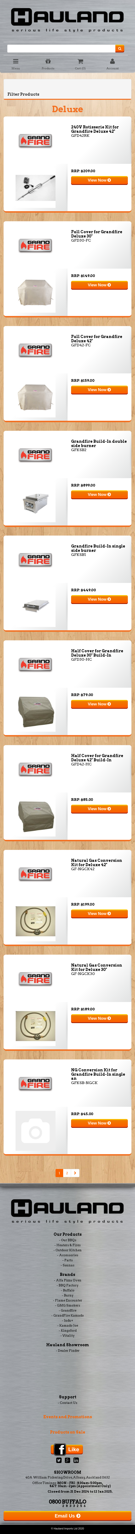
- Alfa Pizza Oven (67, 1280)
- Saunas (67, 1265)
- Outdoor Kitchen (67, 1250)
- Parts (67, 1260)
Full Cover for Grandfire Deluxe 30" (96, 234)
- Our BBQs (67, 1240)
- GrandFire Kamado (67, 1315)
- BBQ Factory (67, 1285)
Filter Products (23, 94)
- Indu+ (67, 1320)
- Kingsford (68, 1330)
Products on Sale (67, 1432)
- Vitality (67, 1335)
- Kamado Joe (67, 1325)
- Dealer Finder (67, 1350)
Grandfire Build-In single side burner (98, 548)
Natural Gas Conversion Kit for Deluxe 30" (96, 967)
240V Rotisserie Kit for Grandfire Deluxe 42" (95, 129)
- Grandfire (67, 1310)
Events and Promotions (67, 1417)
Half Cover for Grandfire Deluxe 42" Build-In (97, 757)
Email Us (67, 1515)
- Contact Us (67, 1403)
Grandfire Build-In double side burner (99, 443)
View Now (99, 180)
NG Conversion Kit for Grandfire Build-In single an (98, 1074)
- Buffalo (67, 1290)
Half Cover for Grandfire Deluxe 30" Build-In (97, 653)
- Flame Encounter (67, 1300)
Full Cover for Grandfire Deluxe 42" (96, 338)
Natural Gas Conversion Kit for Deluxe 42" (96, 862)
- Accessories (67, 1255)
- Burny (67, 1295)
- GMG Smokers (67, 1305)
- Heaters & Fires (67, 1245)
